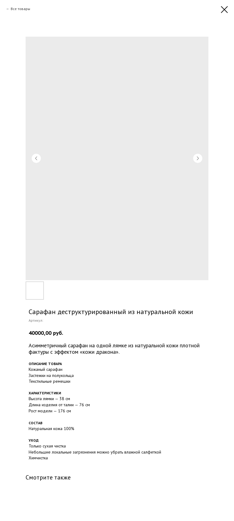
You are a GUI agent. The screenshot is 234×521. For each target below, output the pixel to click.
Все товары (20, 8)
